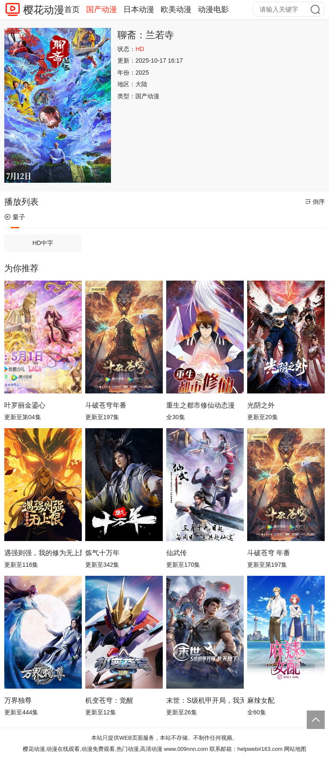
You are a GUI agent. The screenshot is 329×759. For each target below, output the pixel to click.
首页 (72, 9)
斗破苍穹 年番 (268, 552)
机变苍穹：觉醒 (109, 700)
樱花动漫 (43, 9)
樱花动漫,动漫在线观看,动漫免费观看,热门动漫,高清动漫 (92, 749)
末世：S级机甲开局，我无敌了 (205, 700)
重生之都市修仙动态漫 (200, 405)
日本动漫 (138, 9)
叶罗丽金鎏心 (24, 405)
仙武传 (176, 552)
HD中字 (43, 242)
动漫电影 (213, 9)
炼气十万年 (102, 552)
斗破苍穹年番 (105, 405)
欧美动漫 (176, 9)
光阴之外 (261, 405)
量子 (14, 217)
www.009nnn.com (186, 749)
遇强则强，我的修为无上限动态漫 (43, 552)
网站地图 (295, 749)
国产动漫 (101, 9)
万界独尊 (18, 700)
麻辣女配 (261, 700)
